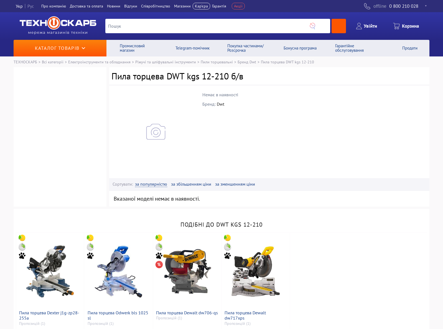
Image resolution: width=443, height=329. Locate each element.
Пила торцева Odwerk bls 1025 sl (118, 315)
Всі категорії (52, 61)
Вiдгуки (130, 6)
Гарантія (219, 6)
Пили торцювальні (217, 61)
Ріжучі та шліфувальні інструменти (165, 61)
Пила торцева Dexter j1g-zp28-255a (49, 315)
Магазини (182, 6)
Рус (30, 6)
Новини (113, 6)
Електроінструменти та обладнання (99, 61)
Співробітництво (155, 6)
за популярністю (151, 184)
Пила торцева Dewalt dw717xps (245, 315)
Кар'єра (201, 6)
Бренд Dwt (247, 61)
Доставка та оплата (86, 6)
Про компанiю (53, 6)
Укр (19, 6)
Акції (238, 6)
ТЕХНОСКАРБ (25, 61)
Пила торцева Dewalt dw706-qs (187, 312)
